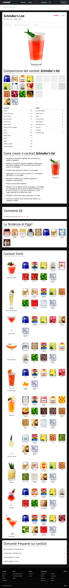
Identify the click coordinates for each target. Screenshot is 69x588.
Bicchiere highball (40, 110)
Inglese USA (43, 580)
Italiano (52, 580)
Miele (5, 141)
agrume (19, 19)
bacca (8, 19)
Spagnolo (43, 578)
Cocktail (36, 2)
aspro (11, 19)
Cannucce (38, 127)
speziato (15, 19)
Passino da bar (39, 113)
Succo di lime (7, 121)
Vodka (5, 110)
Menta (5, 138)
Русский (52, 578)
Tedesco (42, 576)
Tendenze (23, 2)
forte (5, 19)
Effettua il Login (64, 3)
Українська (53, 576)
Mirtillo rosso (7, 135)
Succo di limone (8, 119)
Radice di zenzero (8, 144)
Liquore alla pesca (8, 113)
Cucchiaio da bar (40, 124)
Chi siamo (31, 573)
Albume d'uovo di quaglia (10, 127)
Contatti (30, 576)
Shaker (37, 116)
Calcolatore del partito (18, 573)
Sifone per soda (40, 133)
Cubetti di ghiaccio (8, 146)
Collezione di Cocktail (17, 576)
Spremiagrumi (39, 121)
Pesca (5, 130)
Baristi (30, 2)
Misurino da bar (40, 119)
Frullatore (38, 130)
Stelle (14, 578)
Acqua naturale (7, 124)
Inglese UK (43, 573)
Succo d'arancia (8, 116)
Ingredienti (44, 2)
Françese (53, 573)
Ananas (5, 133)
